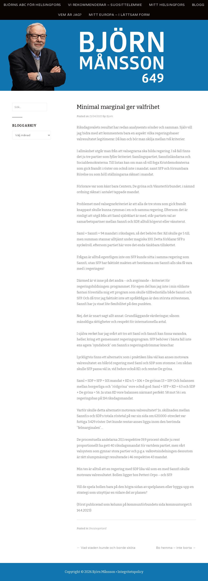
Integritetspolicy (130, 572)
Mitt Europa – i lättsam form (119, 15)
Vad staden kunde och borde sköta (106, 548)
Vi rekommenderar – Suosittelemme (105, 5)
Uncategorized (97, 528)
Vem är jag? (70, 15)
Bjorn (109, 116)
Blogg (198, 5)
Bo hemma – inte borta (176, 548)
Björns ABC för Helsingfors (32, 5)
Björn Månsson (103, 572)
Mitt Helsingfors (167, 5)
